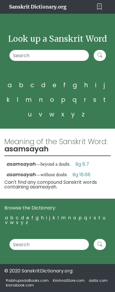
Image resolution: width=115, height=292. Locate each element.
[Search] (49, 55)
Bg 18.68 (81, 174)
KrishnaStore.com (69, 280)
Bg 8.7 (82, 164)
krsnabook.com (20, 285)
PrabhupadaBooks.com (27, 280)
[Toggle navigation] (99, 7)
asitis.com (98, 280)
